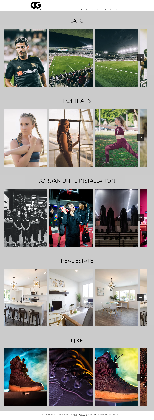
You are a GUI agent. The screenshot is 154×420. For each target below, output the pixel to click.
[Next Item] (140, 57)
